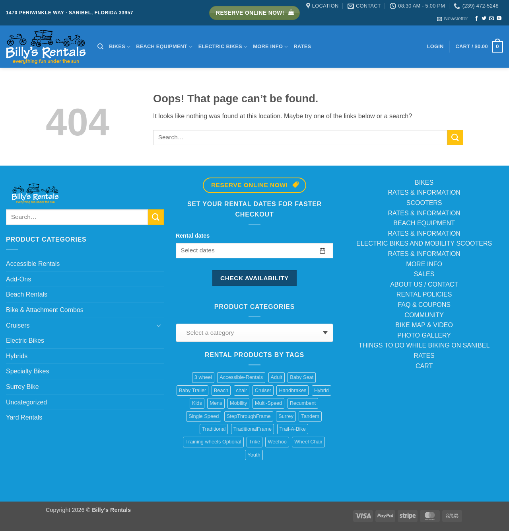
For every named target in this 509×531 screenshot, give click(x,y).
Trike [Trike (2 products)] (254, 442)
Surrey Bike (22, 386)
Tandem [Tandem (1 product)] (310, 416)
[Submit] (455, 137)
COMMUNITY (424, 315)
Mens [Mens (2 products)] (216, 403)
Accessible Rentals (33, 263)
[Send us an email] (491, 18)
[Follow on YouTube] (499, 18)
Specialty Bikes (27, 371)
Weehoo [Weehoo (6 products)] (277, 442)
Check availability (254, 278)
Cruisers (18, 325)
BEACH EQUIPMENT (424, 223)
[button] (452, 18)
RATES (424, 355)
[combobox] (255, 333)
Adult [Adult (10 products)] (276, 377)
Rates (302, 46)
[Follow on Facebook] (476, 18)
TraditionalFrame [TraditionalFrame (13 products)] (252, 429)
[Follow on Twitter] (484, 18)
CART (424, 366)
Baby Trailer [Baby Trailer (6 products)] (192, 390)
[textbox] (252, 333)
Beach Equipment (164, 47)
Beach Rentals (26, 294)
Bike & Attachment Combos (45, 309)
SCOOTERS (424, 202)
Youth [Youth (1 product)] (253, 455)
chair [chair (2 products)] (241, 390)
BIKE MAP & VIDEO (424, 325)
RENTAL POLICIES (424, 294)
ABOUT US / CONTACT (424, 284)
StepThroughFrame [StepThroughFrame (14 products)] (249, 416)
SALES (424, 274)
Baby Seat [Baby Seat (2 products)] (301, 377)
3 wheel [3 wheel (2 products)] (203, 377)
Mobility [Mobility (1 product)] (238, 403)
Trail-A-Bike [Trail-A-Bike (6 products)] (293, 429)
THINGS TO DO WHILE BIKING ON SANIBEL (424, 345)
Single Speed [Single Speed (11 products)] (203, 416)
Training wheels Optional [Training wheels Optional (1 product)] (213, 442)
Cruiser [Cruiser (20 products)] (263, 390)
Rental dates (193, 235)
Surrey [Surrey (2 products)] (285, 416)
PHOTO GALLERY (424, 335)
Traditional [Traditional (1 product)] (213, 429)
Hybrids (16, 356)
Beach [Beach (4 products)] (221, 390)
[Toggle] (159, 325)
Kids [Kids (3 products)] (197, 403)
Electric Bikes (223, 47)
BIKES (424, 182)
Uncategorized (26, 402)
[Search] (100, 46)
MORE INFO (424, 264)
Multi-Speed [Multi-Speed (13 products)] (268, 403)
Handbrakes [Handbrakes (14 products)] (292, 390)
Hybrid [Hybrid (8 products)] (321, 390)
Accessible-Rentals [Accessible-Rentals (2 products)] (241, 377)
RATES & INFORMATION (424, 192)
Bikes (119, 47)
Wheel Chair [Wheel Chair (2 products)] (308, 442)
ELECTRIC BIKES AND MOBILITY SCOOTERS (424, 243)
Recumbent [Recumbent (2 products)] (303, 403)
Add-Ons (18, 279)
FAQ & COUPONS (424, 304)
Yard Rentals (24, 417)
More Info (270, 47)
